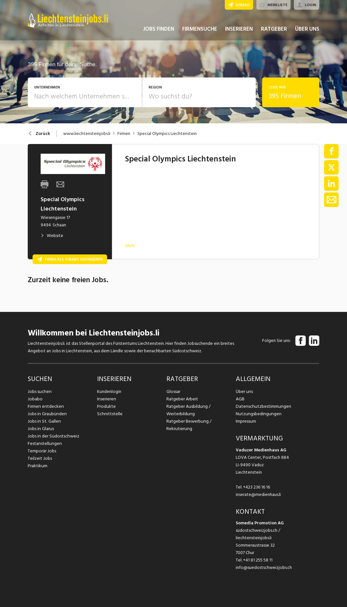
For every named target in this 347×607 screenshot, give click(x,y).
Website (52, 235)
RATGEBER (274, 31)
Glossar (173, 391)
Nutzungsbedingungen (257, 413)
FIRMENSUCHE (199, 31)
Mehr (130, 245)
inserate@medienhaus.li (258, 494)
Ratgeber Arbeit (182, 399)
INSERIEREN (239, 31)
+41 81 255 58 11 (258, 560)
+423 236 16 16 (256, 487)
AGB (240, 399)
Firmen (123, 134)
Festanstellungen (44, 443)
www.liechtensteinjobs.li (86, 134)
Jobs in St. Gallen (44, 421)
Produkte (106, 406)
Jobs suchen (39, 391)
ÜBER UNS (307, 31)
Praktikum (37, 465)
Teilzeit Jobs (40, 458)
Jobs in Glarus (40, 428)
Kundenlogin (109, 391)
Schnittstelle (109, 413)
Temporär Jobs (42, 451)
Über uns (244, 391)
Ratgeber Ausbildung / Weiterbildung (188, 410)
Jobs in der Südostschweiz (53, 436)
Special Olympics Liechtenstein (167, 134)
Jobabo (35, 399)
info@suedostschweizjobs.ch (264, 567)
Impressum (246, 421)
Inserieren (106, 399)
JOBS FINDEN (158, 31)
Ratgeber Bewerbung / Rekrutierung (188, 424)
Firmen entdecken (45, 406)
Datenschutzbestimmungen (262, 406)
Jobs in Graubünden (46, 413)
